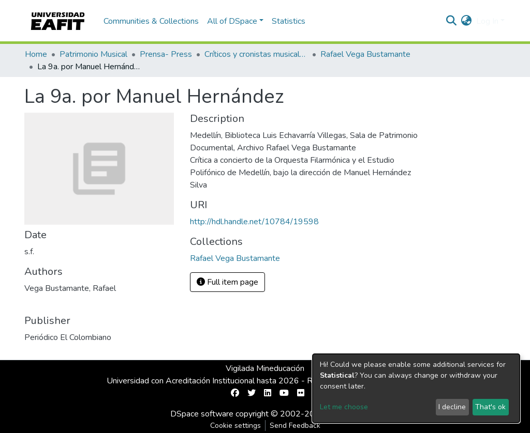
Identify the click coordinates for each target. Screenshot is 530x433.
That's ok (490, 407)
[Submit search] (451, 21)
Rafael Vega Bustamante (365, 54)
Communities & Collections (151, 21)
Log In (487, 21)
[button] (466, 21)
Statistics (288, 21)
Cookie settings (235, 425)
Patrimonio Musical (93, 54)
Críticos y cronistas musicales (256, 54)
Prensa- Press (166, 54)
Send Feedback (295, 425)
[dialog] (416, 388)
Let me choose (344, 407)
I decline (452, 407)
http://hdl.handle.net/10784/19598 (254, 221)
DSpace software (201, 414)
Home (36, 54)
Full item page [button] (227, 282)
